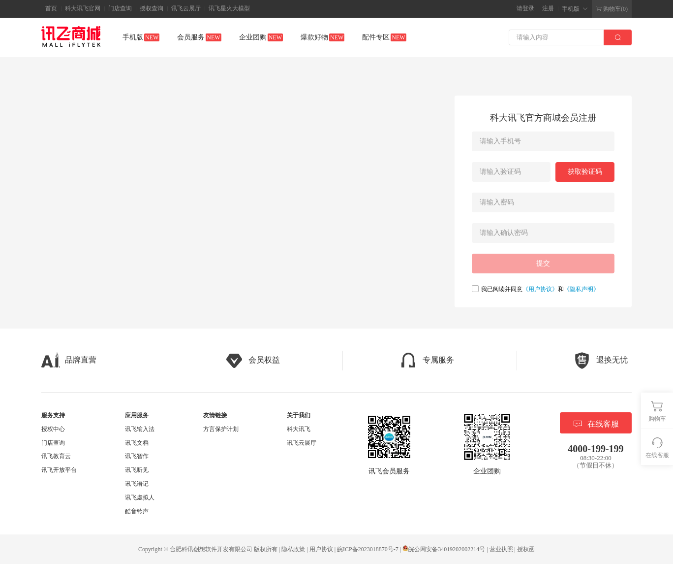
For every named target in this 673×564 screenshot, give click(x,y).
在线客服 (596, 424)
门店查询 (120, 8)
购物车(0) (612, 8)
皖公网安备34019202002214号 (443, 549)
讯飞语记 (137, 483)
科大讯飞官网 (82, 8)
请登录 (525, 8)
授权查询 (151, 8)
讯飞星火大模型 (229, 8)
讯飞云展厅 (186, 8)
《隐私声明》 (581, 289)
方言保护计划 (221, 429)
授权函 (526, 549)
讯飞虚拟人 (139, 497)
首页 (51, 8)
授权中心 (53, 429)
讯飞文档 (137, 442)
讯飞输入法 (139, 429)
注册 (548, 8)
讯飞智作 (137, 456)
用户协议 (321, 549)
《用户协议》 (540, 289)
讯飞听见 (137, 469)
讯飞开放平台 (59, 469)
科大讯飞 (298, 429)
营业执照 (501, 549)
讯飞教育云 (56, 456)
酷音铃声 (137, 511)
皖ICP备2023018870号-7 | (369, 549)
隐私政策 (293, 549)
